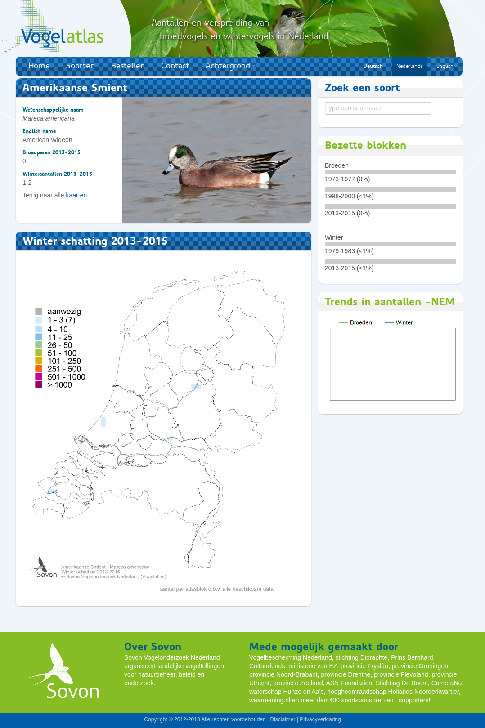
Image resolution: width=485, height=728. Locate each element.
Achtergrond (231, 65)
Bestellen (128, 65)
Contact (175, 65)
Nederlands (409, 66)
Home (39, 65)
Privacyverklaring (320, 719)
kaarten (76, 195)
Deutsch (373, 66)
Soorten (80, 65)
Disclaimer (282, 719)
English (445, 66)
